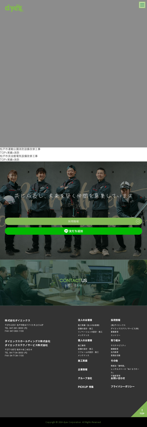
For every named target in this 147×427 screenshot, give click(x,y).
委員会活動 (115, 355)
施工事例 (82, 345)
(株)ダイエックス (118, 325)
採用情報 (115, 320)
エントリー (115, 335)
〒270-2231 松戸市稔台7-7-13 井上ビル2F (24, 325)
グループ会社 (85, 378)
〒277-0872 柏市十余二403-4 (18, 349)
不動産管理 (115, 376)
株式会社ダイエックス (17, 320)
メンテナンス (83, 335)
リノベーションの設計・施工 (90, 332)
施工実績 (83, 361)
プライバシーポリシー (123, 386)
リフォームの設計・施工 (88, 352)
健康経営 (114, 349)
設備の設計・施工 (85, 328)
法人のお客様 (85, 320)
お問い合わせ (118, 378)
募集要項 (114, 332)
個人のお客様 (85, 340)
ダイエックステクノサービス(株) (125, 328)
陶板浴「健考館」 (118, 366)
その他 (114, 361)
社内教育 (114, 352)
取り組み (115, 340)
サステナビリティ (118, 345)
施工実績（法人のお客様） (89, 325)
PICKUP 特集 (86, 387)
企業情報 (83, 369)
